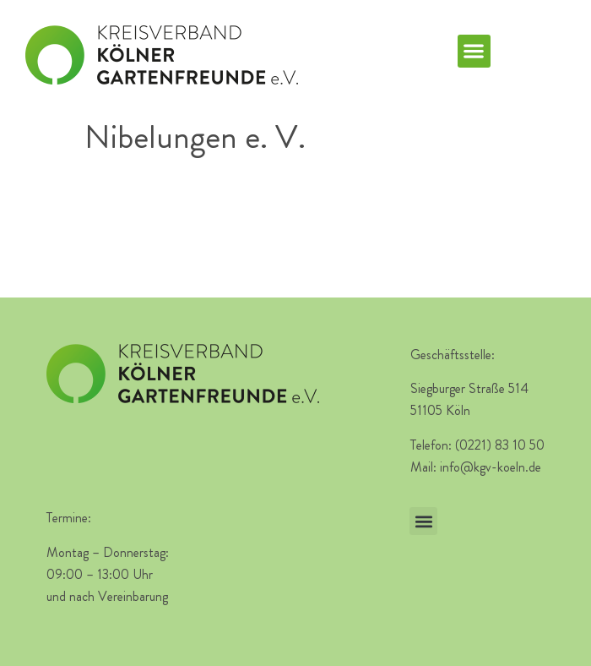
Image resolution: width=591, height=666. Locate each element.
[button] (474, 51)
